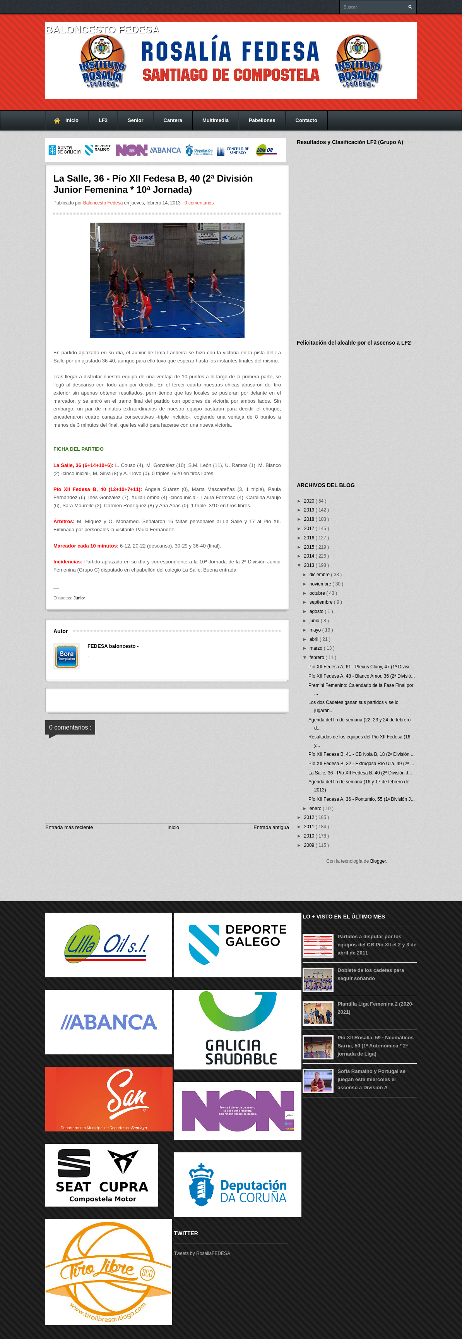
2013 (310, 565)
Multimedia (215, 120)
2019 (310, 510)
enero (316, 808)
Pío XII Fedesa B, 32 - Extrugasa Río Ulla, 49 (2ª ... (361, 763)
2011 (310, 826)
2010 (310, 836)
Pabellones (262, 120)
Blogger (378, 861)
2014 (310, 556)
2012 (310, 817)
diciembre (320, 574)
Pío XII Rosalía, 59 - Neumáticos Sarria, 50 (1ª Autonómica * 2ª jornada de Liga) (375, 1046)
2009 (310, 845)
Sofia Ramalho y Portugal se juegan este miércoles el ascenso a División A (371, 1079)
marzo (317, 648)
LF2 (103, 120)
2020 (310, 501)
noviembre (321, 584)
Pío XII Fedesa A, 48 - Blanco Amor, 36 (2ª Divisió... (361, 676)
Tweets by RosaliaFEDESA (202, 1253)
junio (315, 620)
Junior (79, 598)
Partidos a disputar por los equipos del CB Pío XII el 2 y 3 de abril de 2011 (376, 945)
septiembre (322, 602)
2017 (310, 528)
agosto (317, 611)
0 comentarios (199, 203)
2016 (310, 538)
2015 (310, 547)
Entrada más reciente (69, 827)
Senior (135, 120)
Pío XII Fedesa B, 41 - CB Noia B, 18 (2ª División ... (361, 754)
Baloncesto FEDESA (102, 29)
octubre (318, 593)
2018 (310, 519)
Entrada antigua (271, 827)
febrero (317, 657)
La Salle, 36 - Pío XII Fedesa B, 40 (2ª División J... (360, 773)
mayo (316, 630)
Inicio (72, 120)
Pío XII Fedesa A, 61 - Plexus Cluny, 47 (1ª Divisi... (360, 667)
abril (315, 639)
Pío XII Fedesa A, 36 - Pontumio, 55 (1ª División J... (361, 799)
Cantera (173, 120)
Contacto (306, 120)
